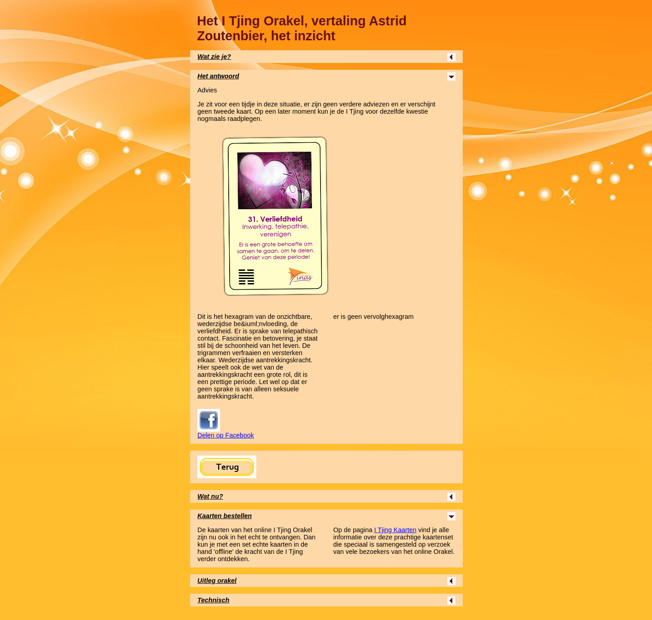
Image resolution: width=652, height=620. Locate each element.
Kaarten (395, 529)
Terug (226, 467)
